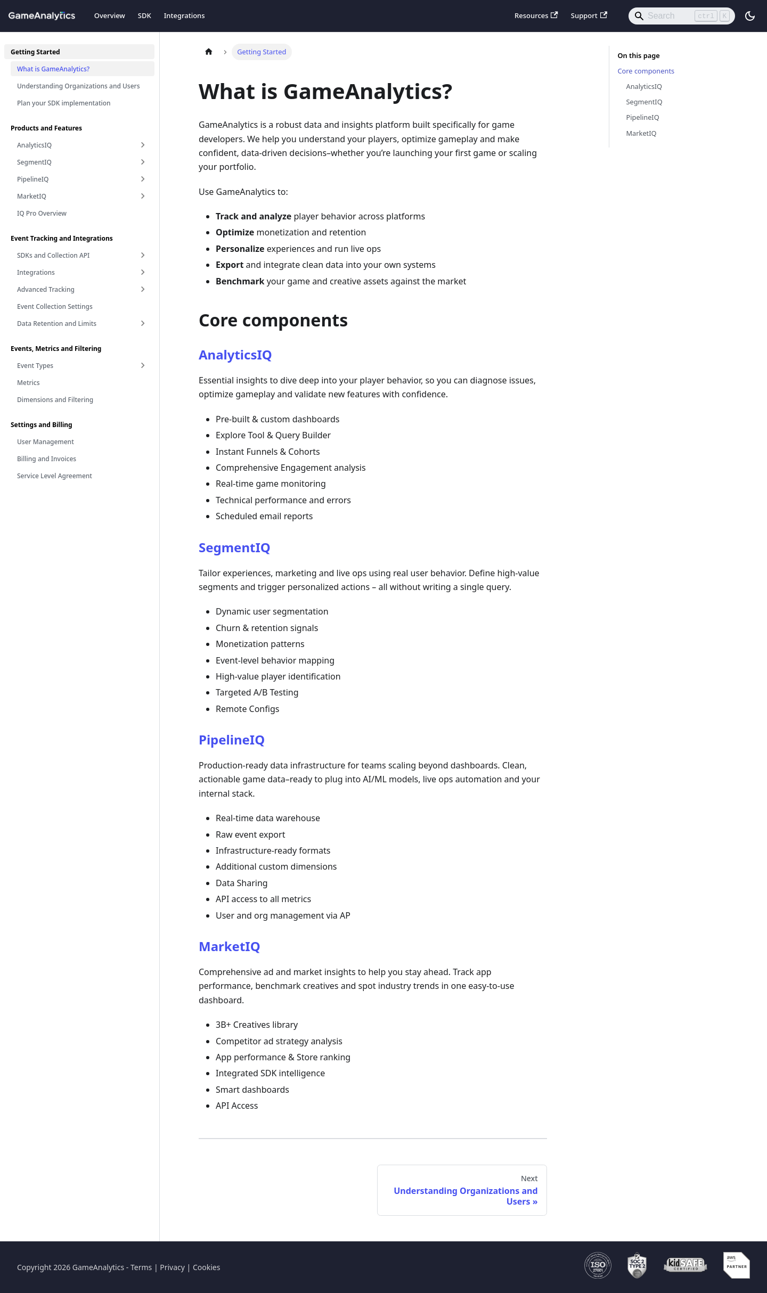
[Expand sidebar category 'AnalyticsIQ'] (142, 144)
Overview (109, 15)
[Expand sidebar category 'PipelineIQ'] (142, 178)
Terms (141, 1267)
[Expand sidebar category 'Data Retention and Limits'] (142, 323)
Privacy (172, 1267)
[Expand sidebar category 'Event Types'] (142, 365)
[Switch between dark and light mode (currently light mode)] (749, 15)
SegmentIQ (235, 547)
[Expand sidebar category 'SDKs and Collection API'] (142, 255)
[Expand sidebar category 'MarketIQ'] (142, 196)
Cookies (206, 1267)
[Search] (682, 15)
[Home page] (209, 52)
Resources (536, 15)
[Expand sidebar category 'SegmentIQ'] (142, 161)
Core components (646, 71)
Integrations (184, 15)
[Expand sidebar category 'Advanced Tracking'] (142, 289)
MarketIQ (229, 946)
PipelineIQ (232, 739)
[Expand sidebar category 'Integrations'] (142, 272)
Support (589, 15)
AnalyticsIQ (235, 354)
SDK (144, 15)
